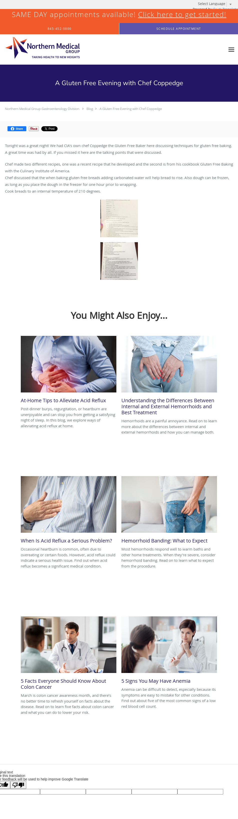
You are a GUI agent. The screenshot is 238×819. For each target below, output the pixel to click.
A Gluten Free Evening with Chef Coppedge (131, 108)
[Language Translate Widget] (216, 4)
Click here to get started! (182, 14)
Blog (90, 108)
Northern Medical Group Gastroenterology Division (42, 108)
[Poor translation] (18, 785)
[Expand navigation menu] (231, 49)
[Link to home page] (40, 50)
